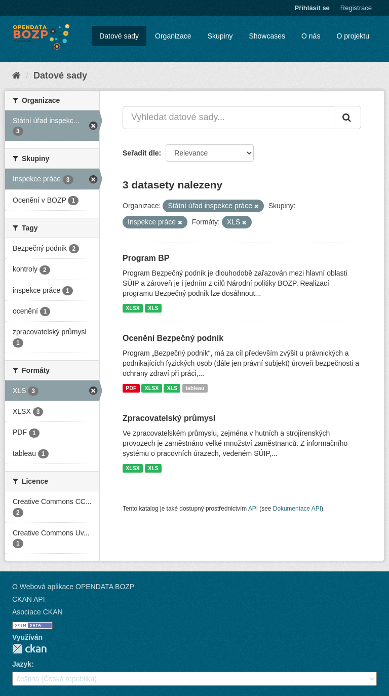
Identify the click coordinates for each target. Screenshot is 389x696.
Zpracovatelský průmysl (169, 418)
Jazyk (21, 664)
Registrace (356, 8)
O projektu (352, 36)
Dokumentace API (297, 508)
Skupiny (220, 36)
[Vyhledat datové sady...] (228, 117)
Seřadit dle (141, 153)
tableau (195, 388)
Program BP (146, 258)
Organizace (173, 36)
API (253, 508)
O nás (310, 36)
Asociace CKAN (37, 612)
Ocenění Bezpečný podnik (173, 338)
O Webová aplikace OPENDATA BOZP (73, 587)
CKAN (29, 648)
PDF (131, 388)
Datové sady (119, 36)
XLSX (132, 308)
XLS (153, 308)
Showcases (267, 36)
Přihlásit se (311, 8)
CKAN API (28, 599)
